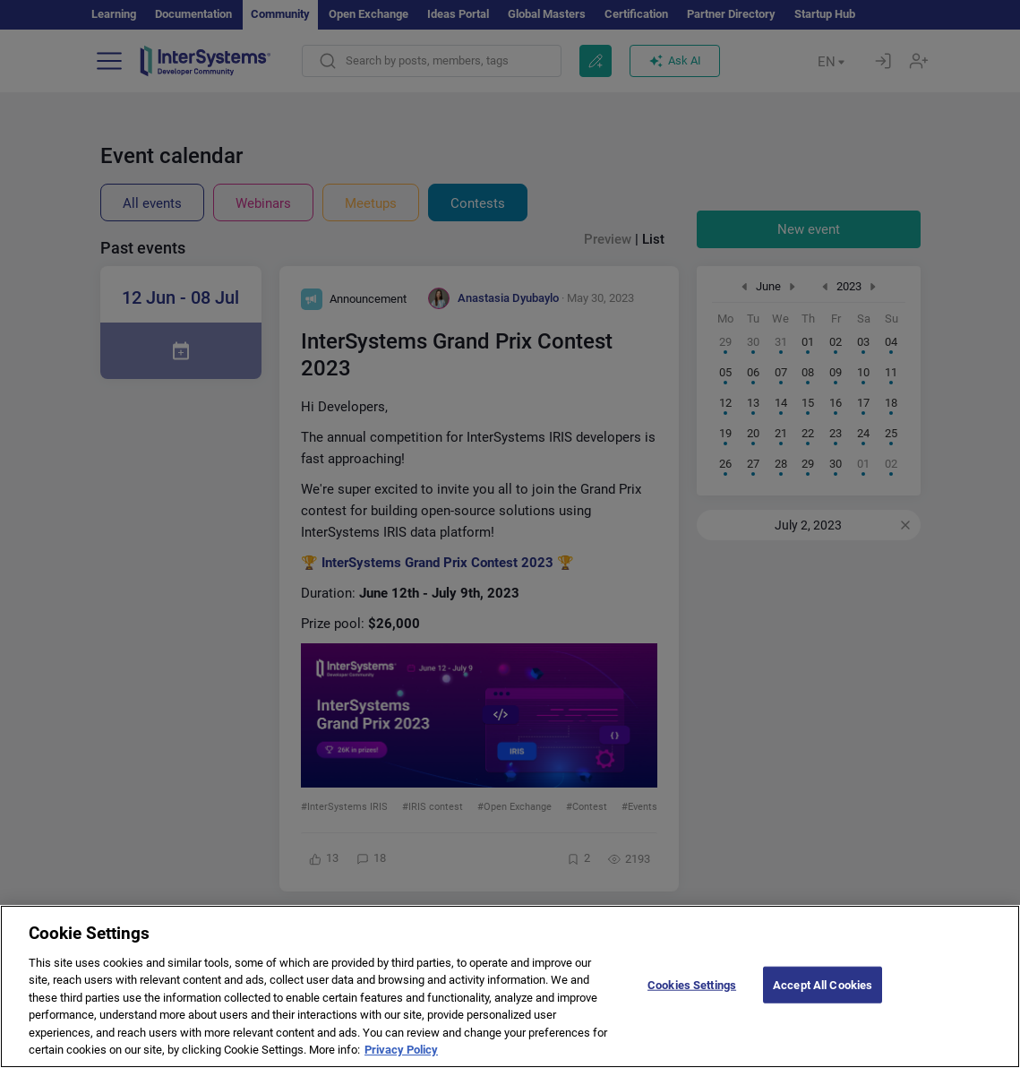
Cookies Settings (691, 1001)
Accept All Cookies (822, 1001)
